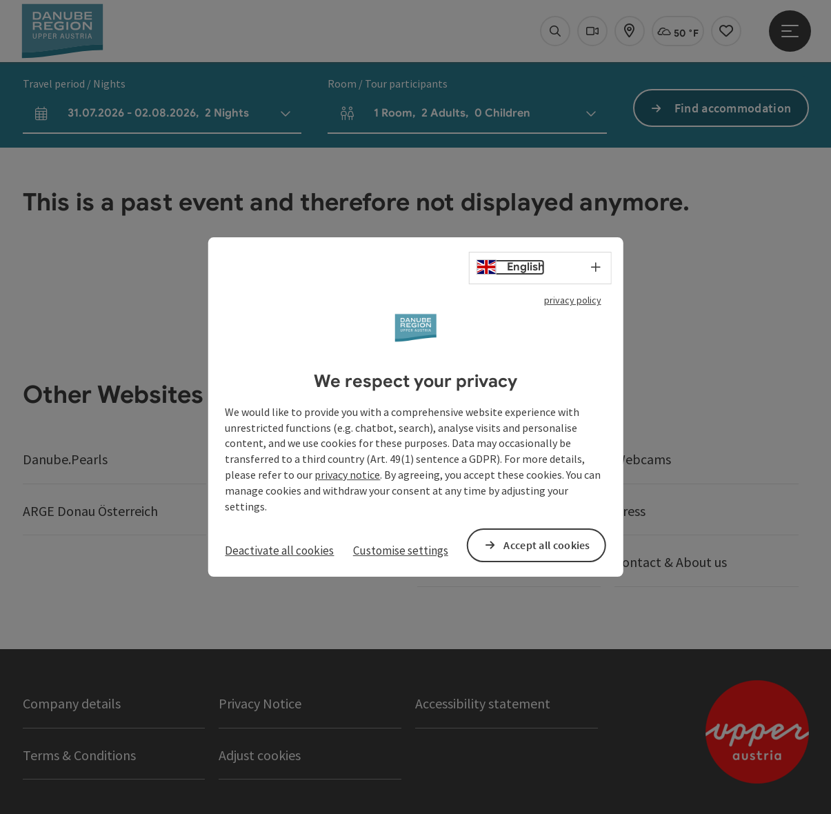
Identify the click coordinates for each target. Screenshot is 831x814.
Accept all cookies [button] (546, 545)
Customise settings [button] (400, 550)
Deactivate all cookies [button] (279, 550)
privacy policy (572, 300)
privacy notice (347, 475)
